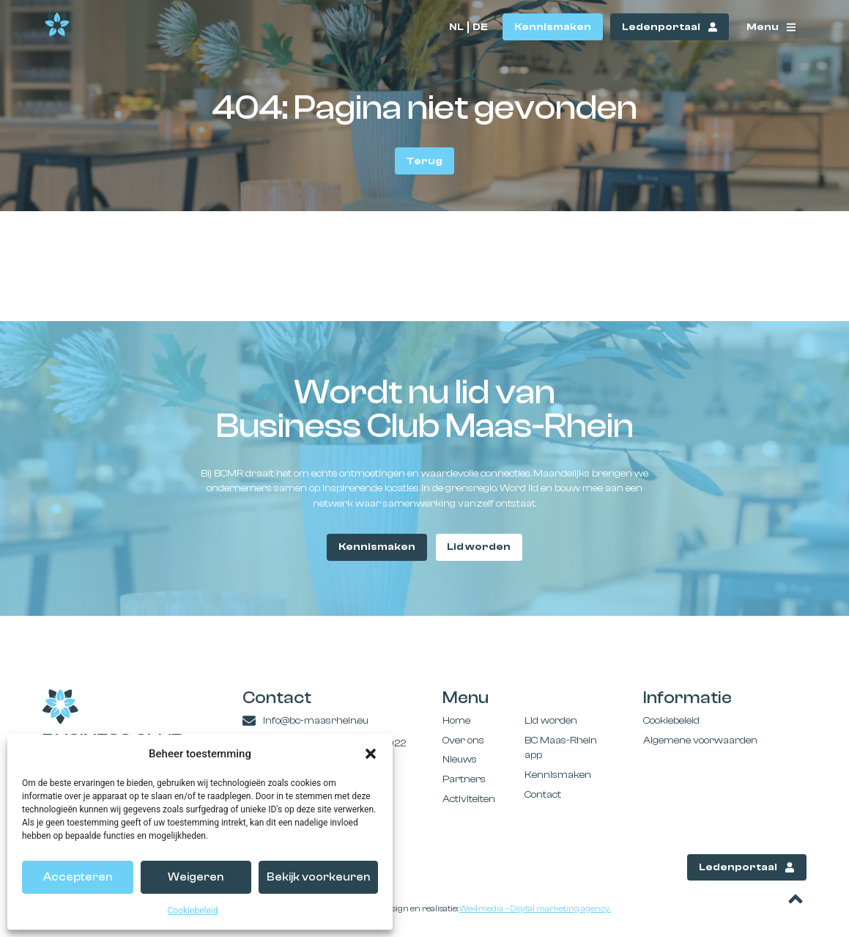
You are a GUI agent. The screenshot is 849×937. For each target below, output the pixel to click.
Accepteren (77, 877)
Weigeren (195, 877)
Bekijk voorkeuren (318, 877)
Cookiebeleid (193, 910)
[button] (370, 753)
